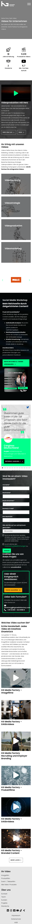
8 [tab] (14, 467)
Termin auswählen (13, 590)
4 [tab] (7, 467)
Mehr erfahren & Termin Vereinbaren (13, 362)
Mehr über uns (9, 132)
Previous (2, 280)
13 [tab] (22, 467)
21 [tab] (17, 470)
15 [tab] (26, 467)
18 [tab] (12, 470)
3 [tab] (5, 467)
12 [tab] (21, 467)
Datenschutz (16, 919)
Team (3, 897)
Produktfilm (5, 878)
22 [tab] (19, 470)
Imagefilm (5, 875)
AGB (16, 922)
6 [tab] (10, 467)
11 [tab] (19, 467)
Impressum (16, 915)
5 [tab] (9, 467)
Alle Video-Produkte (8, 884)
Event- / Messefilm (8, 881)
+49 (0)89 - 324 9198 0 (16, 610)
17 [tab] (29, 467)
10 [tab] (17, 467)
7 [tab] (12, 467)
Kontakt (4, 894)
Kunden (4, 900)
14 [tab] (24, 467)
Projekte (4, 903)
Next (29, 280)
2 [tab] (4, 467)
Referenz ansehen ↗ (14, 461)
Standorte (5, 906)
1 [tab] (2, 467)
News (21, 132)
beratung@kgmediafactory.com (17, 607)
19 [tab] (14, 470)
